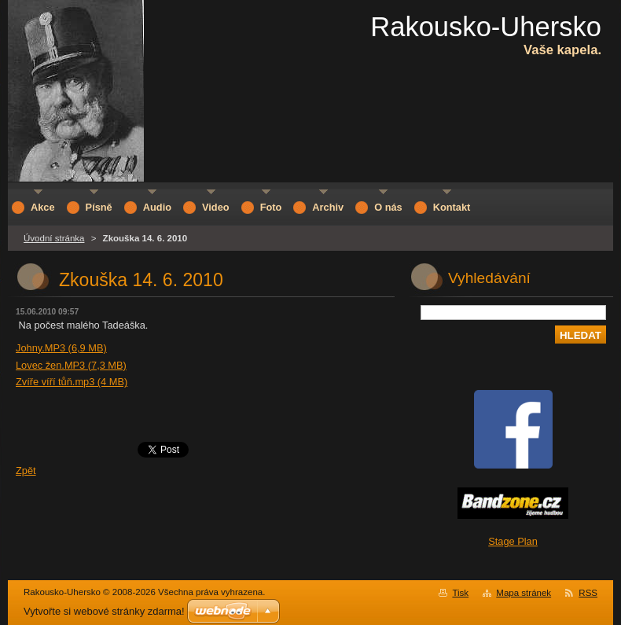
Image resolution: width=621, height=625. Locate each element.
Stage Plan (513, 541)
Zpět (26, 470)
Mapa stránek (523, 592)
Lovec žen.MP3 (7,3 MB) (71, 365)
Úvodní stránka (54, 238)
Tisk (460, 592)
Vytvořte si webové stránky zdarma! (104, 611)
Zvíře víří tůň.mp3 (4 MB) (71, 382)
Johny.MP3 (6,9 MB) (61, 348)
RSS (588, 592)
